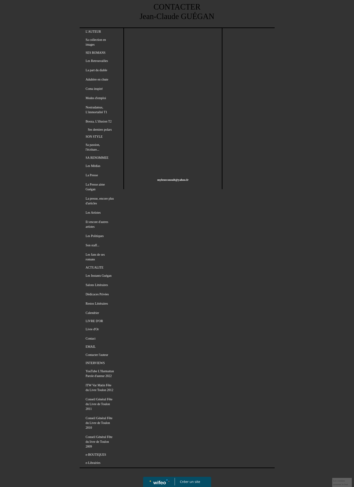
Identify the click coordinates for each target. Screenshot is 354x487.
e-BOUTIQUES (96, 454)
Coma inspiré (94, 89)
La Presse (92, 175)
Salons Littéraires (97, 285)
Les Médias (93, 166)
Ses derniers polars (100, 129)
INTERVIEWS (95, 363)
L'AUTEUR (93, 31)
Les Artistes (93, 212)
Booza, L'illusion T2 (99, 121)
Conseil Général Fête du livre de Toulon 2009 (99, 441)
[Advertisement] (173, 64)
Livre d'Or (92, 329)
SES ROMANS (96, 52)
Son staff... (92, 245)
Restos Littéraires (97, 303)
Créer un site (190, 481)
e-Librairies (93, 463)
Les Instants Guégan (99, 275)
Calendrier (92, 313)
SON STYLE (94, 136)
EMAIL (91, 346)
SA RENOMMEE (97, 157)
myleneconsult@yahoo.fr (173, 179)
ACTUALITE (95, 267)
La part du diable (96, 70)
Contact (91, 338)
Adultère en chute (97, 79)
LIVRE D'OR (94, 321)
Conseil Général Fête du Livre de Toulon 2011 (99, 404)
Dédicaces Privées (97, 294)
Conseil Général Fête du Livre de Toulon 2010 (99, 422)
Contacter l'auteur (97, 355)
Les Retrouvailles (97, 61)
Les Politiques (95, 236)
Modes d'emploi (96, 98)
